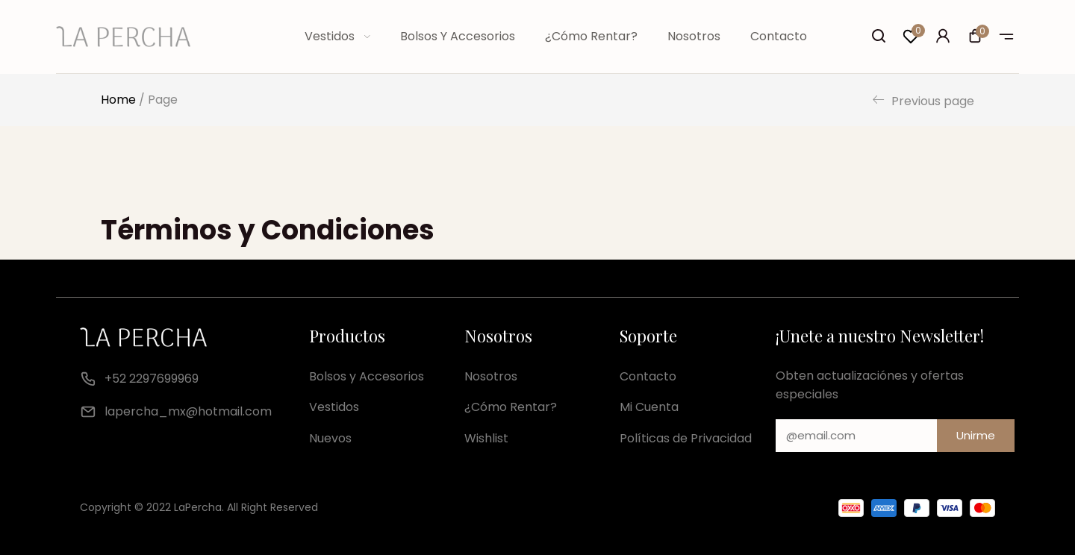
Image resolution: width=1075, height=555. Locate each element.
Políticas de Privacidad (686, 438)
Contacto (778, 36)
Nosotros (693, 36)
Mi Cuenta (649, 407)
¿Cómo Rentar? (591, 36)
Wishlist (486, 438)
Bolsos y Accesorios (457, 36)
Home (118, 99)
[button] (975, 38)
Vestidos (337, 36)
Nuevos (330, 438)
